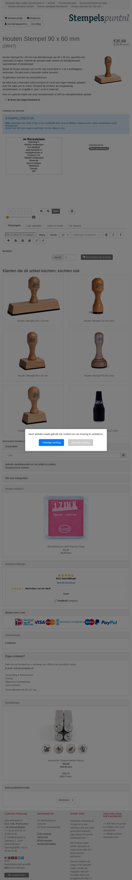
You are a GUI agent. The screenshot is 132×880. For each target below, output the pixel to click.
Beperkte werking (80, 442)
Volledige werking (51, 442)
